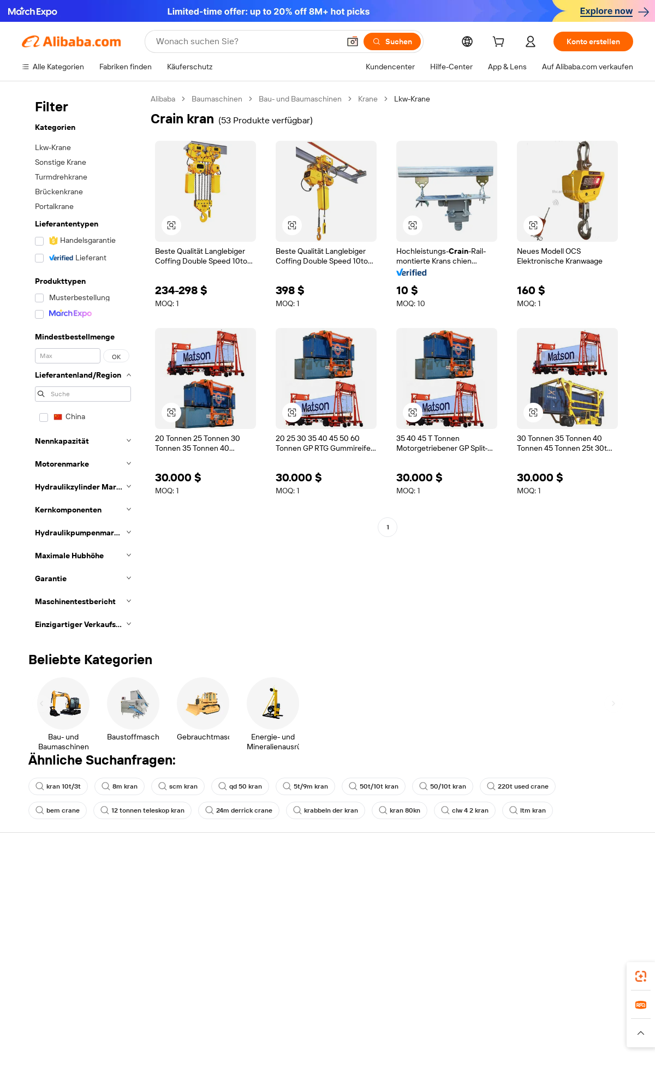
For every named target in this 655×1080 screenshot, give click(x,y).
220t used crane (518, 786)
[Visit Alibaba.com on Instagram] (578, 988)
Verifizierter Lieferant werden (448, 936)
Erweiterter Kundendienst (191, 944)
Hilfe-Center (43, 882)
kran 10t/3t (58, 786)
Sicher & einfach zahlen (187, 882)
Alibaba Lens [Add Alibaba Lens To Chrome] (45, 1074)
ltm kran (527, 810)
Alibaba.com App (441, 1074)
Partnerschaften (426, 956)
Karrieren (539, 944)
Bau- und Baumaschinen (300, 98)
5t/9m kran (305, 786)
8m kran (120, 786)
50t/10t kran (373, 786)
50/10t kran (442, 786)
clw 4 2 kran (465, 810)
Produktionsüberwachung (191, 965)
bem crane (57, 810)
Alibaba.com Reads (305, 966)
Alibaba (163, 98)
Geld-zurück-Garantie (184, 903)
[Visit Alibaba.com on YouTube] (594, 988)
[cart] (500, 43)
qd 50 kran (240, 786)
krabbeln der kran (325, 810)
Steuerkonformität (304, 945)
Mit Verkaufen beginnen (439, 894)
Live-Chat (38, 903)
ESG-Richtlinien (550, 903)
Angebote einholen (305, 894)
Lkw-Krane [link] (412, 98)
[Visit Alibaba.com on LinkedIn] (545, 988)
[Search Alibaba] (246, 41)
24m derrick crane (238, 810)
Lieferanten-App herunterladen (451, 977)
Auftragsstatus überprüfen (67, 924)
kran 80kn (399, 810)
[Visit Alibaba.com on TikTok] (611, 988)
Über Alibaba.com (554, 882)
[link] (641, 976)
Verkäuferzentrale (428, 915)
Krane (368, 98)
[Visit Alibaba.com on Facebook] (529, 988)
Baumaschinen (217, 98)
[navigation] (83, 364)
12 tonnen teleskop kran (142, 810)
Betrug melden (47, 965)
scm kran (178, 786)
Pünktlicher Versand (181, 924)
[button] (352, 41)
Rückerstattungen (53, 944)
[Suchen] (392, 41)
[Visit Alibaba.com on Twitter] (562, 988)
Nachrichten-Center (558, 924)
